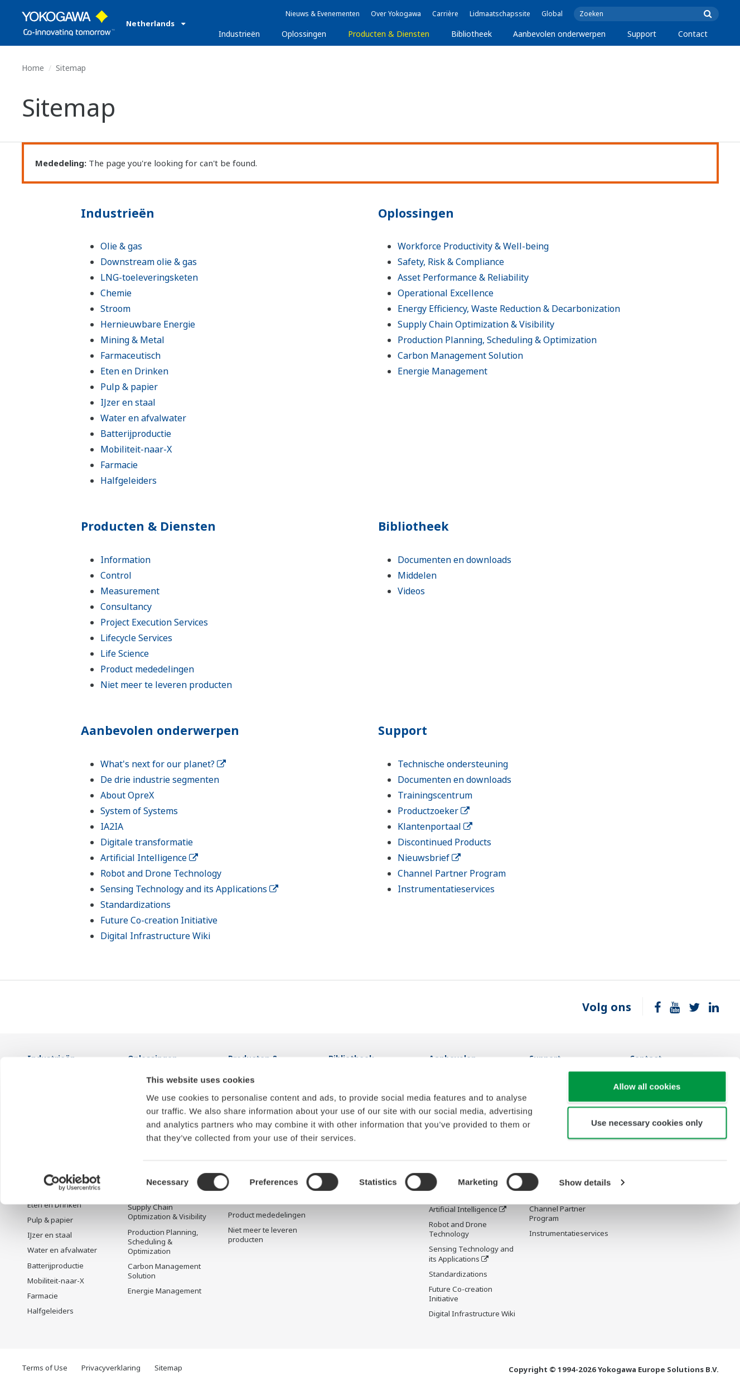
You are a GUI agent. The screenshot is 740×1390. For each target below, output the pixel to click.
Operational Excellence (446, 293)
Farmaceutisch (130, 355)
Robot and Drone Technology (160, 873)
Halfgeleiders (128, 480)
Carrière (445, 13)
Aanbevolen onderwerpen (559, 33)
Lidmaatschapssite (500, 13)
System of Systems (139, 811)
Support (641, 33)
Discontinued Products (444, 842)
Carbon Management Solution (460, 355)
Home (33, 67)
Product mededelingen (147, 669)
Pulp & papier (129, 387)
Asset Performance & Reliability (463, 277)
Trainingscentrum (435, 795)
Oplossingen (304, 33)
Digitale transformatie (146, 842)
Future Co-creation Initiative (158, 920)
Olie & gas (121, 246)
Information (125, 560)
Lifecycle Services (136, 638)
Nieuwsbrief (429, 858)
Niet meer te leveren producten (166, 685)
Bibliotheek (471, 33)
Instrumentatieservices (446, 889)
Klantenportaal (435, 826)
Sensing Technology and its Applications (189, 889)
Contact (693, 33)
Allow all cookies (647, 1271)
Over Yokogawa (396, 13)
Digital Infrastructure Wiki (155, 936)
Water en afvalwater (143, 418)
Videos (411, 591)
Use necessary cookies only (647, 1308)
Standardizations (135, 904)
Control (116, 575)
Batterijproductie (135, 433)
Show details (585, 1368)
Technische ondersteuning (453, 764)
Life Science (124, 653)
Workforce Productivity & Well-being (473, 246)
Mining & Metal (132, 340)
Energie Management (442, 371)
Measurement (129, 591)
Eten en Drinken (134, 371)
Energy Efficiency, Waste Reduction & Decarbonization (509, 308)
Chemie (116, 293)
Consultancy (126, 606)
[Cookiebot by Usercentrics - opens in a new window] (72, 1368)
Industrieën (239, 33)
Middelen (417, 575)
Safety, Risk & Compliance (451, 262)
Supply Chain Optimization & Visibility (476, 324)
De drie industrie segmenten (159, 779)
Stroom (115, 308)
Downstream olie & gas (148, 262)
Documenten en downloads (454, 560)
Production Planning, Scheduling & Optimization (497, 340)
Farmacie (119, 465)
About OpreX (127, 795)
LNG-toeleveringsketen (149, 277)
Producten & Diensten (388, 33)
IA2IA (111, 826)
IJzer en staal (128, 402)
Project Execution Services (154, 622)
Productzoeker (434, 811)
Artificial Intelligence (149, 858)
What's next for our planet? (163, 764)
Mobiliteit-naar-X (136, 449)
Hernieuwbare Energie (147, 324)
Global (552, 13)
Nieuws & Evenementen (323, 13)
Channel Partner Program (452, 873)
